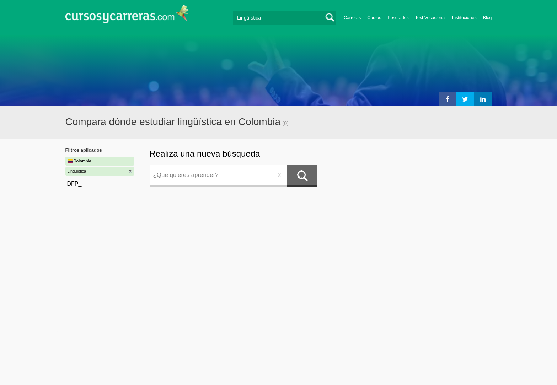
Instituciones (464, 18)
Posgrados (397, 18)
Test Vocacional (430, 18)
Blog (487, 18)
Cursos (374, 18)
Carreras (352, 18)
